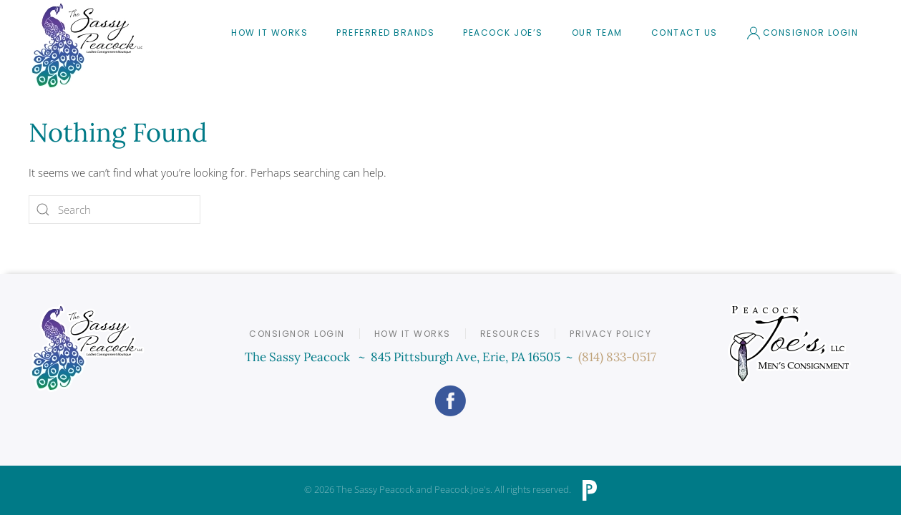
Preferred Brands (385, 32)
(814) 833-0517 (617, 357)
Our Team (597, 32)
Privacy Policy (610, 334)
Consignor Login (802, 33)
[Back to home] (87, 45)
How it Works (412, 334)
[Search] (114, 209)
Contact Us (684, 32)
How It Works (269, 32)
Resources (510, 334)
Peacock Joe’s (503, 32)
